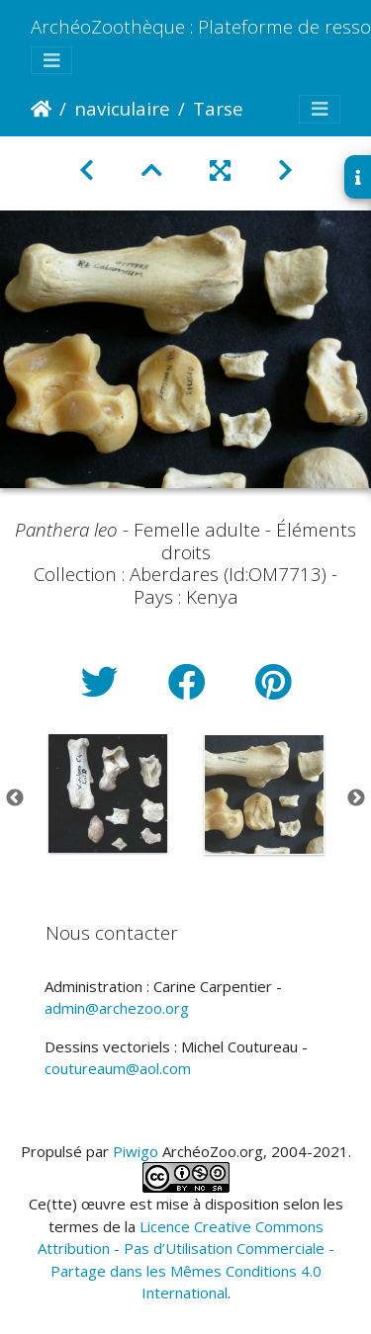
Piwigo (135, 1151)
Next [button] (356, 798)
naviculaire (122, 108)
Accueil (41, 109)
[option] (108, 793)
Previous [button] (15, 798)
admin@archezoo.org (117, 1008)
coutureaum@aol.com (118, 1068)
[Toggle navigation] (51, 60)
